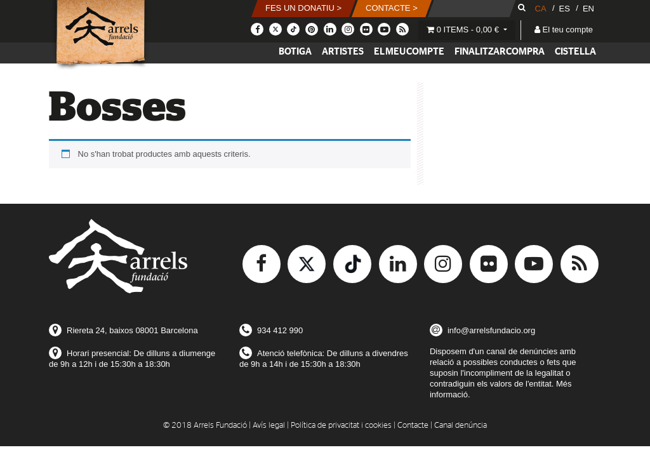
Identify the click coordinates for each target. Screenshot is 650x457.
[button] (303, 8)
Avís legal (269, 425)
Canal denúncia (460, 425)
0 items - (464, 29)
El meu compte (409, 51)
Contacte (412, 425)
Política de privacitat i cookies (341, 425)
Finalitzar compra (499, 51)
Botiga (295, 51)
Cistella (575, 51)
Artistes (343, 51)
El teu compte (563, 29)
